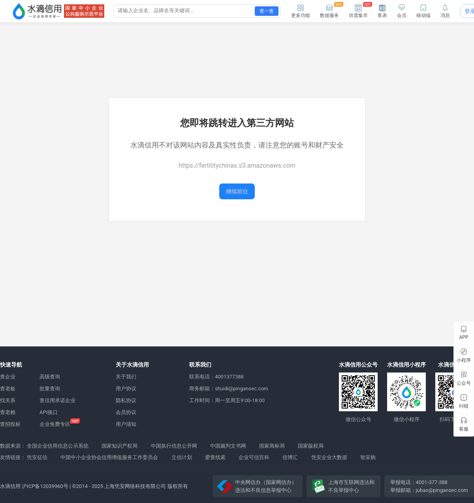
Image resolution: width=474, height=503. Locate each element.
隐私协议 (126, 400)
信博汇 (290, 457)
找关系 (7, 400)
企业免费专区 (55, 424)
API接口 (49, 412)
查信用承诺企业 (57, 400)
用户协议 (126, 388)
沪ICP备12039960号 (45, 486)
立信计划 (181, 457)
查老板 (7, 388)
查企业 (7, 377)
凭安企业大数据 (329, 457)
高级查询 (50, 377)
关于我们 (126, 377)
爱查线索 (215, 457)
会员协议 (126, 412)
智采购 (368, 457)
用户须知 (126, 424)
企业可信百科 (254, 457)
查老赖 (7, 412)
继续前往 (237, 191)
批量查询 (50, 388)
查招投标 (10, 424)
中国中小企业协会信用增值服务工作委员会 (109, 457)
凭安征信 (37, 457)
